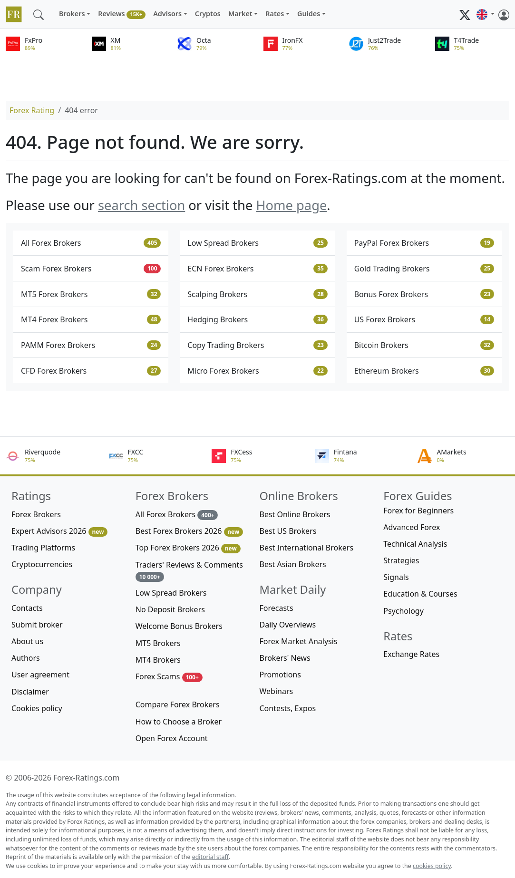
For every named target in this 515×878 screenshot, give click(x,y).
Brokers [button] (72, 13)
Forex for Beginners (418, 510)
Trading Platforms (43, 547)
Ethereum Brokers (424, 371)
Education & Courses (420, 594)
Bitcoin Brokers (424, 345)
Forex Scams (169, 676)
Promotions (280, 674)
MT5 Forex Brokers (91, 294)
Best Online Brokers (295, 514)
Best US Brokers (288, 531)
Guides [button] (308, 13)
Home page (291, 205)
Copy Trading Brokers (257, 345)
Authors (25, 658)
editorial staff (210, 857)
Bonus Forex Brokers (424, 294)
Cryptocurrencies (41, 564)
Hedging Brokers (257, 319)
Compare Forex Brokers (178, 704)
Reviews (122, 14)
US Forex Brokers (424, 319)
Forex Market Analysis (299, 641)
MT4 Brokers (158, 660)
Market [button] (240, 13)
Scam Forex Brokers (91, 268)
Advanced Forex (411, 527)
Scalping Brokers (257, 294)
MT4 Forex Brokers (91, 319)
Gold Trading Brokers (424, 268)
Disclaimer (30, 691)
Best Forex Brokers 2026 (189, 531)
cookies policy (432, 866)
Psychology (403, 611)
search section (141, 205)
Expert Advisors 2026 (59, 531)
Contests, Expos (288, 708)
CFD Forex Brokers (91, 371)
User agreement (40, 674)
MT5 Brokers (158, 643)
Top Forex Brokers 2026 (188, 547)
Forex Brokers (36, 514)
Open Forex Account (172, 738)
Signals (395, 577)
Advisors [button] (167, 13)
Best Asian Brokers (293, 564)
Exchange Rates (411, 654)
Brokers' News (285, 658)
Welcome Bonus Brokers (179, 626)
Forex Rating (32, 110)
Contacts (27, 608)
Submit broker (37, 624)
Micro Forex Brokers (257, 371)
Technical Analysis (415, 544)
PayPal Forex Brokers (424, 243)
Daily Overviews (288, 624)
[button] (485, 14)
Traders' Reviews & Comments (189, 571)
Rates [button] (274, 13)
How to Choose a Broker (179, 721)
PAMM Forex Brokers (91, 345)
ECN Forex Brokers (257, 268)
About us (27, 641)
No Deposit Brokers (170, 609)
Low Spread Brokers (257, 243)
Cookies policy (36, 708)
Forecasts (276, 608)
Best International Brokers (307, 547)
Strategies (401, 560)
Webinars (276, 691)
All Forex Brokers (91, 243)
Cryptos (208, 13)
